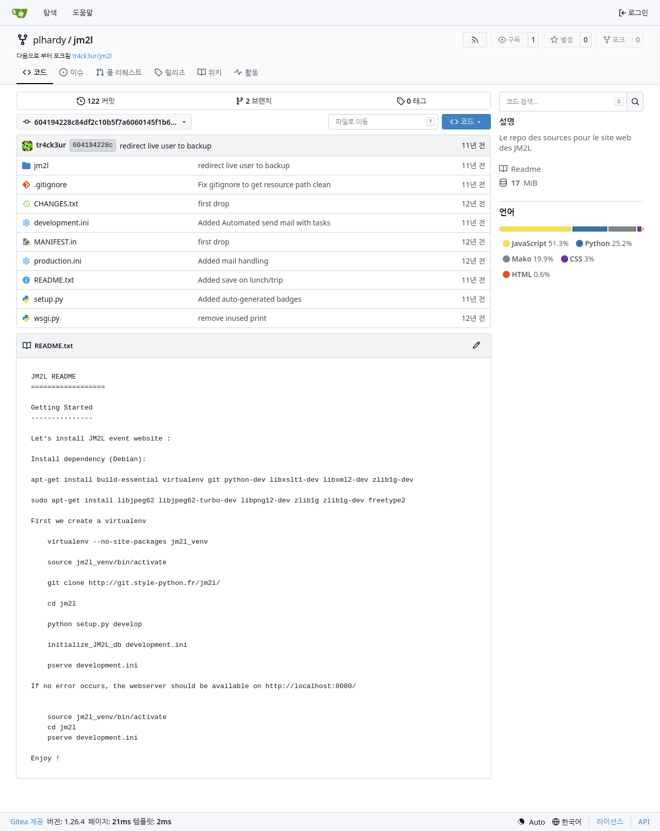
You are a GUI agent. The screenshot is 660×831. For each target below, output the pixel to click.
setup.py (48, 299)
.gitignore (50, 184)
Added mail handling (233, 261)
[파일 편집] (476, 345)
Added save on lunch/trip (240, 280)
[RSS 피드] (475, 39)
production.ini (57, 261)
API (644, 821)
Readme (520, 169)
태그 (411, 101)
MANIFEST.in (55, 242)
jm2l (83, 40)
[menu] (531, 822)
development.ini (61, 222)
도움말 (83, 13)
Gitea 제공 (26, 821)
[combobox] (383, 121)
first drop (213, 203)
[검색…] (635, 101)
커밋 (95, 101)
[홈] (19, 13)
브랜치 (254, 101)
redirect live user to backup (165, 146)
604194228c (93, 145)
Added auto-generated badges (250, 299)
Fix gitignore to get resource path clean (264, 184)
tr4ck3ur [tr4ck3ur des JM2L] (51, 145)
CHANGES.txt (56, 203)
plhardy (49, 40)
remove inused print (232, 318)
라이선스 (610, 821)
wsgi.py (46, 318)
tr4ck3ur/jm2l (91, 56)
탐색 (50, 13)
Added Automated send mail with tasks (264, 222)
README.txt (54, 280)
